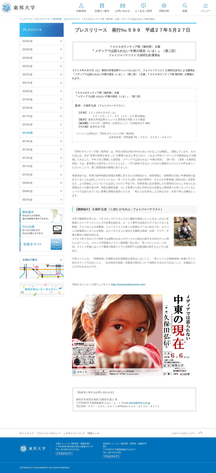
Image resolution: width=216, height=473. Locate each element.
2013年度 (27, 149)
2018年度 (27, 107)
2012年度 (27, 158)
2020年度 (27, 91)
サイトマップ (26, 433)
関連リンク (94, 433)
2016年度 (27, 124)
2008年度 (27, 191)
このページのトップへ (183, 433)
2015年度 (27, 132)
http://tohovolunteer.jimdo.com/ (128, 284)
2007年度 (27, 199)
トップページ (26, 19)
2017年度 (27, 116)
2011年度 (27, 166)
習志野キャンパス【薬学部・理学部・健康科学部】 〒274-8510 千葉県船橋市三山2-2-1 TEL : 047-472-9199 (125, 450)
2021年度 (27, 82)
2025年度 (27, 49)
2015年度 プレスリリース (65, 19)
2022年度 (27, 74)
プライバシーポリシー (48, 433)
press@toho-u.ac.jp (139, 402)
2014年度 (27, 141)
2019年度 (27, 99)
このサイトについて (74, 433)
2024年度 (27, 57)
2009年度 (27, 183)
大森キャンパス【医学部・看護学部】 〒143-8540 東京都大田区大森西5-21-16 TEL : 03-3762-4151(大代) (74, 448)
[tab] (185, 8)
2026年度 (27, 41)
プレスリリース (42, 19)
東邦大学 (22, 8)
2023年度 (27, 66)
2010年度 (27, 174)
